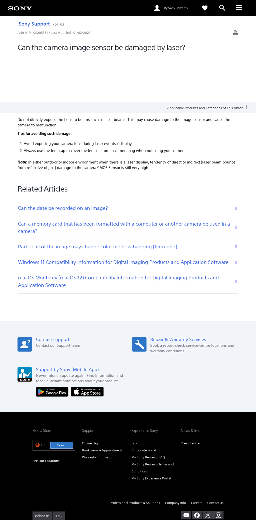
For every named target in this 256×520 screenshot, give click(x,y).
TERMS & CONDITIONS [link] (47, 492)
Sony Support (34, 24)
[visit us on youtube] (186, 469)
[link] (20, 8)
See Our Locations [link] (46, 414)
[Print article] (235, 33)
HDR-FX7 (58, 24)
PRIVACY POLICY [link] (75, 492)
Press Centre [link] (190, 397)
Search (61, 399)
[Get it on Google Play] (53, 344)
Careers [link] (196, 456)
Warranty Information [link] (98, 411)
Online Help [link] (90, 397)
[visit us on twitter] (207, 469)
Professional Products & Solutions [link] (135, 456)
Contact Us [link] (215, 456)
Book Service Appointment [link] (102, 404)
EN (58, 469)
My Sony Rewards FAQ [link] (148, 411)
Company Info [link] (175, 456)
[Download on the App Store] (87, 344)
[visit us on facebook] (197, 469)
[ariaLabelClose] (239, 8)
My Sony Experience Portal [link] (151, 432)
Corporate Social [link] (144, 404)
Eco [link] (134, 397)
